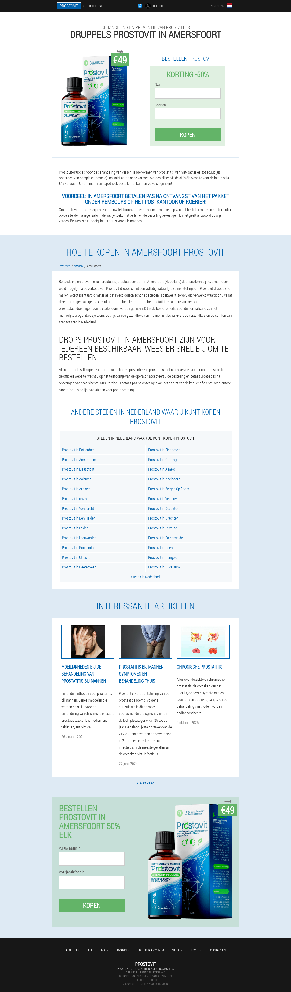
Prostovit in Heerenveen (79, 567)
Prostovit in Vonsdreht (78, 508)
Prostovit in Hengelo (162, 557)
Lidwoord (196, 950)
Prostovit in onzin (74, 498)
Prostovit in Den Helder (78, 518)
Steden (177, 950)
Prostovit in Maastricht (78, 469)
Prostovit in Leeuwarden (79, 537)
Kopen (187, 134)
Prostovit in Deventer (163, 508)
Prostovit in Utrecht (76, 557)
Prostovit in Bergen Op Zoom (168, 488)
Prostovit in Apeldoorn (164, 478)
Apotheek (73, 950)
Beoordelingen (97, 950)
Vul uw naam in (69, 848)
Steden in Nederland (145, 576)
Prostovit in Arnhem (76, 488)
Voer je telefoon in (72, 872)
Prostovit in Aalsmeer (77, 478)
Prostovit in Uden (160, 547)
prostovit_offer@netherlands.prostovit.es (145, 968)
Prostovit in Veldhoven (164, 498)
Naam (158, 84)
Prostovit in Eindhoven (164, 449)
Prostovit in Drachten (163, 518)
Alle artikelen (145, 782)
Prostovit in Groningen (164, 459)
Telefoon (160, 105)
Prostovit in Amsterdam (79, 459)
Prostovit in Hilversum (164, 567)
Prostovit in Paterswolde (165, 537)
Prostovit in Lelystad (162, 527)
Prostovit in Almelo (161, 469)
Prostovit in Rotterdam (78, 449)
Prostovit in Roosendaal (79, 547)
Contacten (218, 950)
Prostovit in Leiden (75, 527)
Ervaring (122, 950)
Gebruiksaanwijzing (150, 950)
